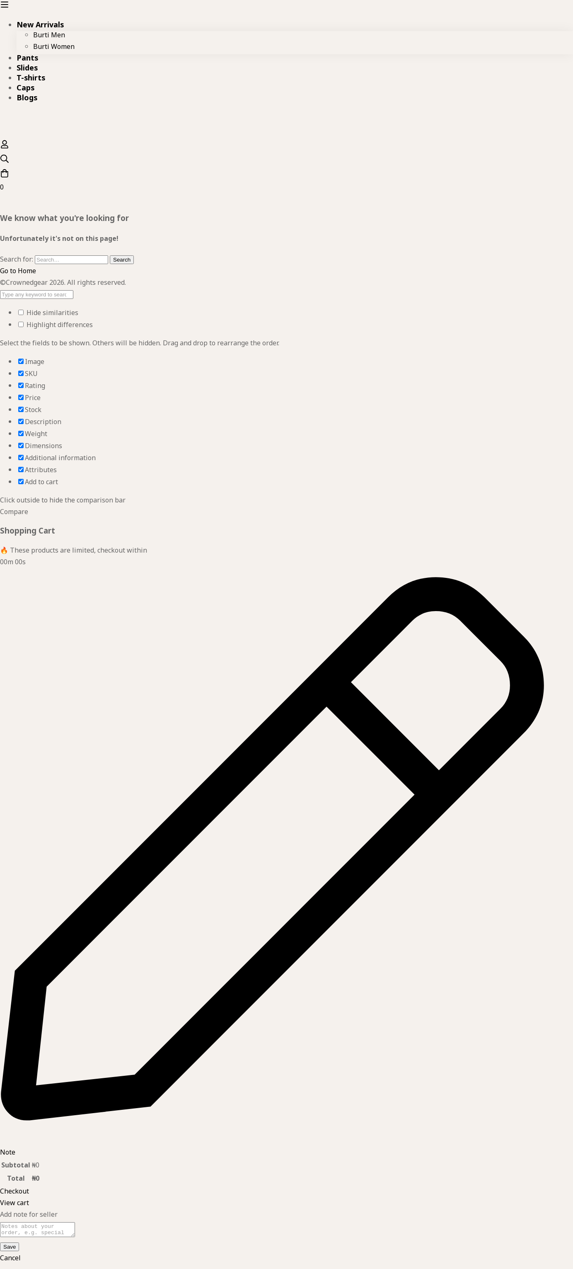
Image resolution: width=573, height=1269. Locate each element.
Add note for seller (29, 1216)
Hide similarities (48, 314)
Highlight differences (55, 326)
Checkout (14, 1193)
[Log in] (4, 148)
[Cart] (286, 182)
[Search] (286, 161)
